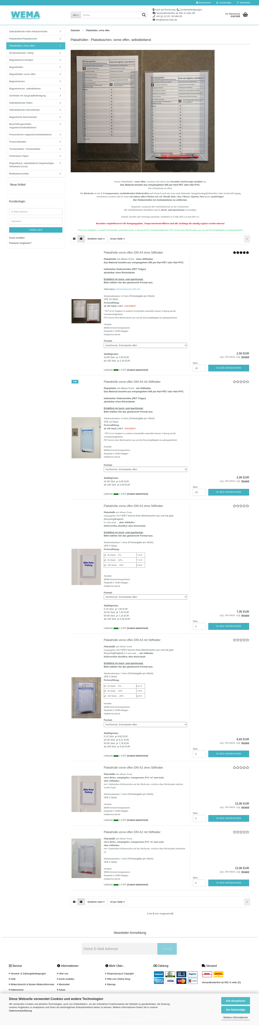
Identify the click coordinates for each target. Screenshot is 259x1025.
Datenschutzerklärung (20, 1010)
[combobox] (96, 238)
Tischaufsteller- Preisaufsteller (24, 149)
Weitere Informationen (235, 1017)
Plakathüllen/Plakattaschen (23, 38)
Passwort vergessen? (20, 243)
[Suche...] (76, 15)
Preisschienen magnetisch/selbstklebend (30, 134)
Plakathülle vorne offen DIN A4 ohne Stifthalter (133, 252)
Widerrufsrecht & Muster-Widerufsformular (31, 984)
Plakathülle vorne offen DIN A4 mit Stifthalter (132, 381)
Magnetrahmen (17, 81)
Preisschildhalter (17, 141)
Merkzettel (243, 2)
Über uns (62, 973)
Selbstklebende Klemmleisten (24, 109)
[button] (203, 2)
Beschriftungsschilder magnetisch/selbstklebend (22, 126)
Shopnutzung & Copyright (119, 973)
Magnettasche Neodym (21, 60)
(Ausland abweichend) (137, 370)
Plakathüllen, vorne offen (22, 45)
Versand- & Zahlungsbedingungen (27, 973)
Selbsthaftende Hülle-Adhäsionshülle (28, 31)
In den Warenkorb (228, 368)
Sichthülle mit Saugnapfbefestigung (27, 95)
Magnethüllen (16, 67)
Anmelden (35, 230)
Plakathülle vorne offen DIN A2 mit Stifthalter (132, 832)
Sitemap (110, 984)
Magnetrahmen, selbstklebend (24, 88)
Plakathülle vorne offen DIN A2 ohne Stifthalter (133, 767)
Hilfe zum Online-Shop (117, 979)
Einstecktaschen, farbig (21, 53)
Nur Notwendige (235, 1009)
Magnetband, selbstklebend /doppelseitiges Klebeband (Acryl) (31, 165)
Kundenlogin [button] (223, 2)
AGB (12, 979)
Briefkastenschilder (19, 173)
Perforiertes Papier (19, 156)
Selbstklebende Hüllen (20, 102)
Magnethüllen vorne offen (22, 74)
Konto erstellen (17, 237)
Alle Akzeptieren (235, 1000)
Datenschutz (16, 989)
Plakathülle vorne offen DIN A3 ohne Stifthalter (133, 505)
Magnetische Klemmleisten (23, 117)
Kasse (61, 989)
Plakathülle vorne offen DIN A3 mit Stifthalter (132, 640)
